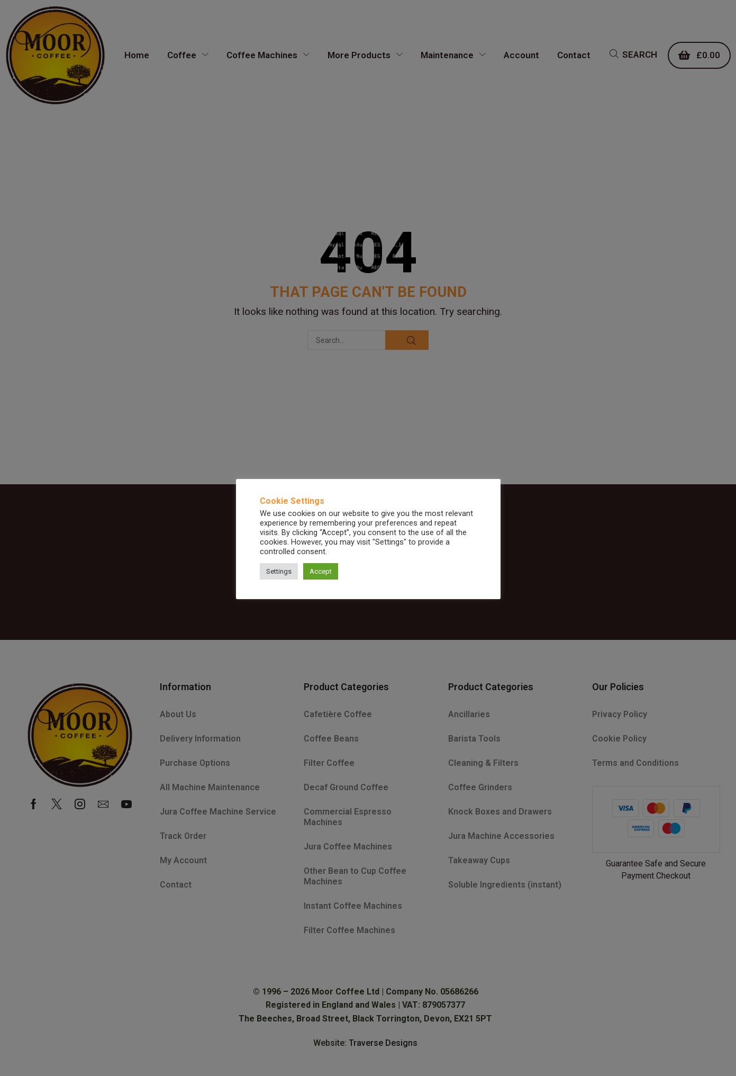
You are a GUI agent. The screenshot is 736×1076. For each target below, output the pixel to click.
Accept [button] (321, 571)
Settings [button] (279, 571)
